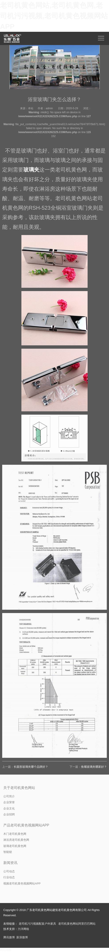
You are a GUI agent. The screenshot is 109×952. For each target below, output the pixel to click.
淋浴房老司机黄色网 (16, 839)
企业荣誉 (9, 802)
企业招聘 (9, 814)
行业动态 (9, 877)
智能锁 (7, 852)
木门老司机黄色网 (14, 833)
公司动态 (9, 871)
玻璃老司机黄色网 (14, 846)
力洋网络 (23, 929)
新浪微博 (22, 937)
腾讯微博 (9, 937)
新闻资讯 (10, 863)
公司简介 (9, 796)
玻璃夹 (31, 170)
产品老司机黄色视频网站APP (26, 825)
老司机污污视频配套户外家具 (37, 923)
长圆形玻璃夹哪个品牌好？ (31, 766)
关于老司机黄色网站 (19, 788)
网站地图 (5, 950)
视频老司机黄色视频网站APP (22, 883)
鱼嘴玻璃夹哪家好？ (94, 766)
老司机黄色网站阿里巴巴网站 (77, 923)
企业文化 (9, 808)
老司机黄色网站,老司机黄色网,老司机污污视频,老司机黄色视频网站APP (54, 15)
